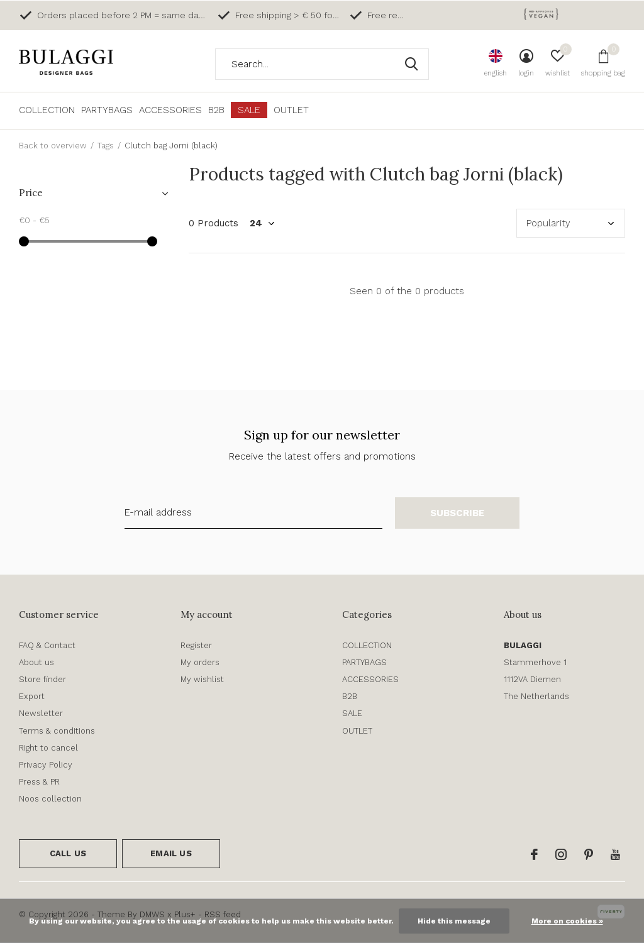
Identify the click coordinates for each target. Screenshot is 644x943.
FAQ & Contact (47, 645)
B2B (216, 110)
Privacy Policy (45, 764)
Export (32, 696)
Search (411, 64)
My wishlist (202, 679)
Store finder (42, 679)
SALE (249, 110)
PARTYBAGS (107, 110)
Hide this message (454, 921)
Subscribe (457, 513)
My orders (199, 662)
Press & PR (39, 781)
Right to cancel (48, 748)
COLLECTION (47, 110)
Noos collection (50, 798)
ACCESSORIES (170, 110)
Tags (105, 145)
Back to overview (53, 145)
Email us (170, 853)
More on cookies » (567, 921)
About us (36, 662)
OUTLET (291, 110)
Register (196, 645)
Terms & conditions (57, 731)
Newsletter (41, 713)
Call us (68, 853)
